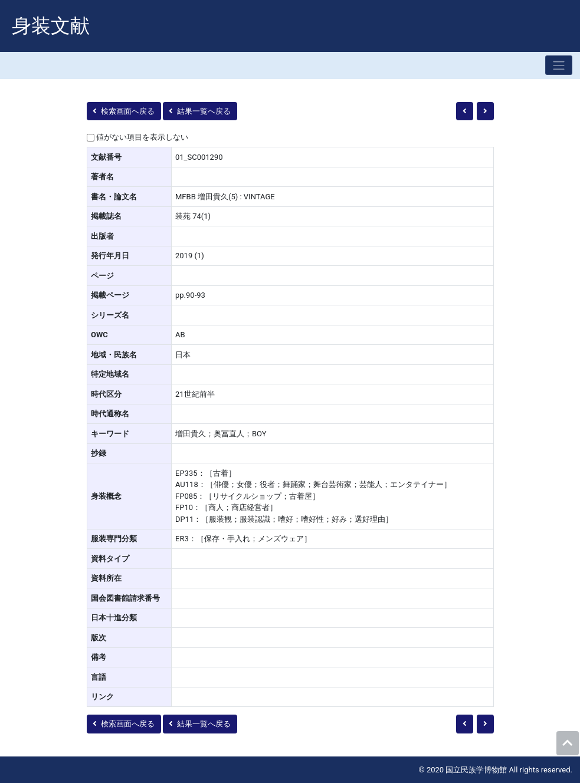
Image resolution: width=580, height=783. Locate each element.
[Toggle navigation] (558, 65)
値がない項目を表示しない (142, 137)
